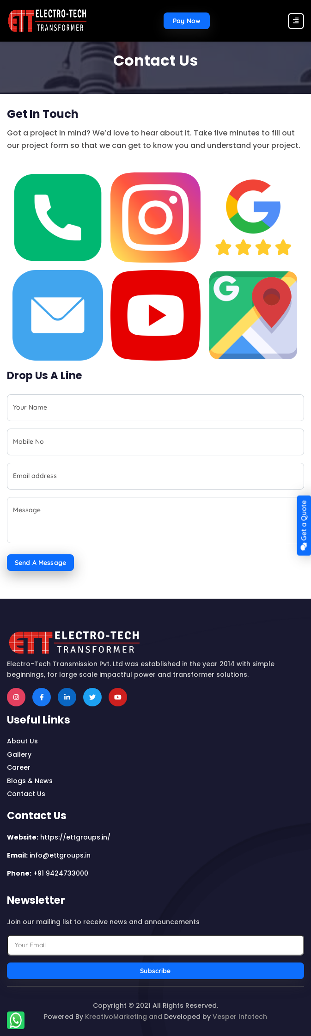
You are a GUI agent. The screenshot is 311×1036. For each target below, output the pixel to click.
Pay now (187, 21)
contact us (26, 793)
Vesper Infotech (240, 1016)
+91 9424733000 (60, 873)
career (18, 767)
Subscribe (155, 971)
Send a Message (40, 562)
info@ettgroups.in (60, 855)
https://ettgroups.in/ (75, 837)
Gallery (19, 754)
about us (22, 741)
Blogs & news (30, 780)
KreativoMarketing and (123, 1016)
